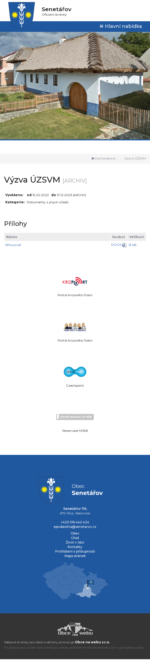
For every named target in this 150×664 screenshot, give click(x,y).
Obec (75, 533)
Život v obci (75, 542)
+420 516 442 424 (75, 522)
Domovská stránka (104, 158)
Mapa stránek (75, 556)
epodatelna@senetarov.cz (75, 527)
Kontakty (75, 547)
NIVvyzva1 (13, 245)
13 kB (132, 245)
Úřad (75, 538)
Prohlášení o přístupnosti (75, 551)
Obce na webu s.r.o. (92, 642)
